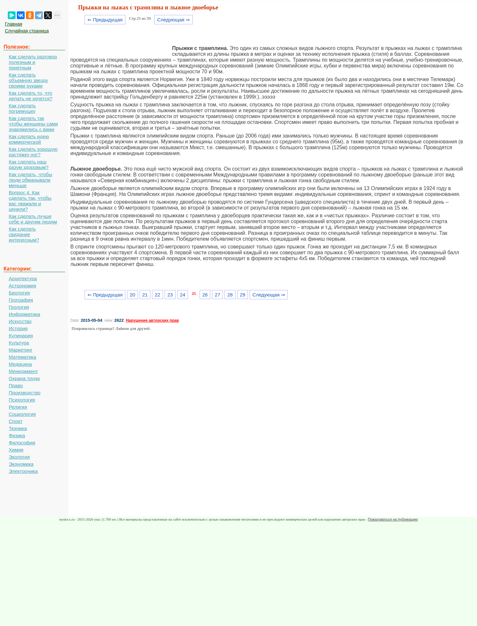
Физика (17, 435)
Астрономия (22, 285)
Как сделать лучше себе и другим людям (33, 218)
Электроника (23, 471)
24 (182, 294)
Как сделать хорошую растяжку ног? (33, 151)
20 (132, 294)
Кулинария (21, 335)
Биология (19, 292)
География (21, 300)
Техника (18, 428)
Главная (13, 24)
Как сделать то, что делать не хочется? (30, 95)
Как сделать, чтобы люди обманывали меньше (30, 180)
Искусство (20, 321)
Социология (22, 414)
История (18, 328)
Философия (22, 442)
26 (205, 294)
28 (230, 294)
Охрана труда (24, 378)
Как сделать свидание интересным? (24, 234)
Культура (19, 342)
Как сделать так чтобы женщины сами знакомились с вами (33, 123)
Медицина (20, 364)
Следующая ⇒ (173, 19)
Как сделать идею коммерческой (29, 139)
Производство (25, 392)
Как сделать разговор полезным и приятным (33, 62)
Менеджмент (23, 371)
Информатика (24, 314)
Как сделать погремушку (22, 108)
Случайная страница (27, 30)
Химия (16, 449)
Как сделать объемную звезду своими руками (28, 80)
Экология (19, 457)
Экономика (21, 464)
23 (170, 294)
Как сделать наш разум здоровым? (29, 164)
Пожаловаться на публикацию (393, 519)
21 (145, 294)
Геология (19, 307)
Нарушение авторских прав (152, 320)
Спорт (15, 421)
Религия (18, 407)
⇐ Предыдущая (105, 19)
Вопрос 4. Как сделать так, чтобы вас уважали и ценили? (30, 201)
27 (217, 294)
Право (16, 385)
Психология (22, 400)
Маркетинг (20, 350)
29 (242, 294)
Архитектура (23, 278)
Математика (22, 357)
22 (157, 294)
